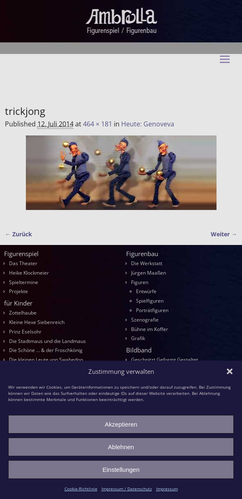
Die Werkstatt (146, 263)
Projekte (18, 291)
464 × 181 (97, 123)
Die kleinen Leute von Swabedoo (46, 359)
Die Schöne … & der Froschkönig (46, 350)
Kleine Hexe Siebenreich (37, 322)
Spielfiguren (150, 300)
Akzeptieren (121, 424)
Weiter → (224, 234)
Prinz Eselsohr (25, 331)
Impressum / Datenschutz (126, 489)
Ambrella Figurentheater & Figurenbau (106, 82)
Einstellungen (120, 469)
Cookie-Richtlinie (81, 489)
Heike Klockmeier (29, 272)
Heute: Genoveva (147, 123)
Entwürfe (146, 291)
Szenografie (145, 319)
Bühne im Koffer (149, 329)
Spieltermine (23, 282)
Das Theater (23, 263)
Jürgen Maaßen (148, 272)
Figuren (139, 282)
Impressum (167, 489)
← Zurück (18, 234)
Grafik (138, 338)
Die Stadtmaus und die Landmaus (47, 341)
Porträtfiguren (152, 310)
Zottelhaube (23, 312)
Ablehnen (121, 446)
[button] (230, 371)
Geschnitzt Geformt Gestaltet (164, 359)
